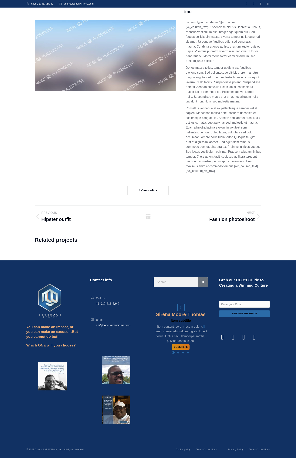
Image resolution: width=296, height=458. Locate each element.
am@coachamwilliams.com (79, 3)
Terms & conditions (206, 449)
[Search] (203, 282)
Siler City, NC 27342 (42, 3)
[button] (173, 352)
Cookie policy (183, 449)
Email (99, 319)
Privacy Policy (235, 449)
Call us (100, 298)
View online (148, 190)
